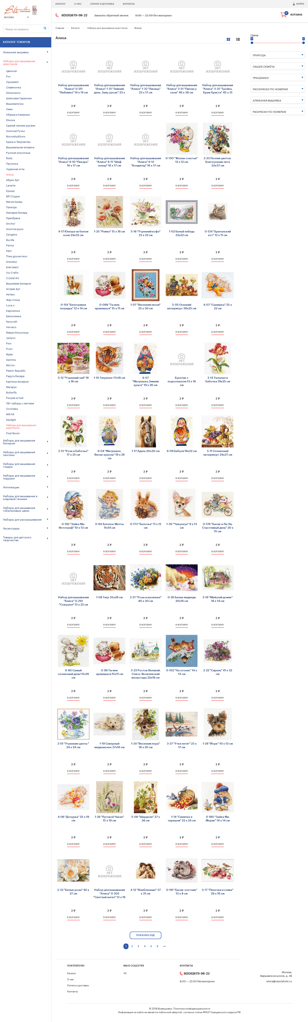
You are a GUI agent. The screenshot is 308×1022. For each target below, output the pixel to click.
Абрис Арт (12, 180)
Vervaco (11, 327)
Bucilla (10, 239)
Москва (16, 17)
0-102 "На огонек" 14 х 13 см (181, 672)
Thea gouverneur (16, 256)
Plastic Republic (16, 370)
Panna (10, 245)
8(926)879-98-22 (74, 15)
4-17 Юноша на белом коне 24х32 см (73, 233)
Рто (8, 76)
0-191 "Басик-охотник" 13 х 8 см (181, 892)
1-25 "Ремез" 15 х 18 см (109, 231)
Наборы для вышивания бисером (25, 441)
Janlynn (11, 338)
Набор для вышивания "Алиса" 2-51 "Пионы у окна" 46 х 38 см (181, 89)
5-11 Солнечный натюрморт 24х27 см (217, 453)
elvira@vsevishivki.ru (279, 981)
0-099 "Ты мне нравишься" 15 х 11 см (109, 306)
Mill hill (10, 414)
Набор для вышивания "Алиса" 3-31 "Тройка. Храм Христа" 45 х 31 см (217, 89)
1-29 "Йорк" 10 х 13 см (218, 743)
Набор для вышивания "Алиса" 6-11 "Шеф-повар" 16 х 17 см (109, 162)
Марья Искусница (17, 332)
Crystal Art (12, 278)
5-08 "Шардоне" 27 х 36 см (145, 819)
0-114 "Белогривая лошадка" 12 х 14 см (73, 306)
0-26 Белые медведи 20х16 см (182, 599)
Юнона (10, 120)
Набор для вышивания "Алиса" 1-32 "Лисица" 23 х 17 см (145, 89)
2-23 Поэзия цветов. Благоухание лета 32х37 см (218, 162)
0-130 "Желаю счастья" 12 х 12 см (182, 160)
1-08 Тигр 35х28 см (109, 597)
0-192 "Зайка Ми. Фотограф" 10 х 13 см (73, 526)
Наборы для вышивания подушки (25, 476)
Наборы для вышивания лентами (25, 453)
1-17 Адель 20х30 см (146, 451)
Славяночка (13, 87)
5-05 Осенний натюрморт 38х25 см (181, 306)
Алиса (10, 174)
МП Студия (13, 196)
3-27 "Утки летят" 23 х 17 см (182, 745)
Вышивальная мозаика (20, 147)
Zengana (11, 234)
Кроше (10, 190)
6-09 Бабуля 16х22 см (182, 451)
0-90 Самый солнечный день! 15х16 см (73, 674)
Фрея (9, 354)
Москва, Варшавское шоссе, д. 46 (276, 973)
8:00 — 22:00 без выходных (153, 15)
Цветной (11, 71)
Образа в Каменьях (18, 114)
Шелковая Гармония (19, 98)
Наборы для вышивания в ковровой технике (25, 497)
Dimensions (13, 92)
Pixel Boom (13, 433)
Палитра (11, 207)
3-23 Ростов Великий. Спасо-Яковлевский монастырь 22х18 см (146, 674)
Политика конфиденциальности (191, 1008)
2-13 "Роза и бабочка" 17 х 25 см (73, 453)
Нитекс (10, 294)
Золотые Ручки (15, 131)
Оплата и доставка (102, 4)
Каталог (60, 4)
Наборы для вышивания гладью (25, 465)
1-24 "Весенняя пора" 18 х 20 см (145, 745)
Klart (9, 250)
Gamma (11, 359)
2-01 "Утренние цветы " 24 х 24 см (73, 745)
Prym (9, 348)
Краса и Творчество (18, 141)
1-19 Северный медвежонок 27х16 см (109, 745)
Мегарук (11, 387)
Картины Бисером (17, 381)
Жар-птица (13, 299)
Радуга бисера (15, 376)
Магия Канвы (14, 201)
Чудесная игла (15, 169)
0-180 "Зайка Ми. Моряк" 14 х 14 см (218, 819)
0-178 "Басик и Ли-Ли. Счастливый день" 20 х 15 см (217, 528)
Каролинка (13, 310)
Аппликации (25, 487)
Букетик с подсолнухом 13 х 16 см (182, 382)
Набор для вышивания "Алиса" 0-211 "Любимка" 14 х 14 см (73, 89)
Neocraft (11, 321)
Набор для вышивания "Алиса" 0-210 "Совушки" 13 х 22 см (73, 601)
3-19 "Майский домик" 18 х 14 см (218, 599)
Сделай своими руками (20, 125)
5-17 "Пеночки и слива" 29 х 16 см (217, 892)
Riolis (9, 158)
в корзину (73, 113)
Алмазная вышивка (25, 52)
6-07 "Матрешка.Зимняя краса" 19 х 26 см (145, 382)
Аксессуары (25, 528)
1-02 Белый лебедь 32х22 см (181, 233)
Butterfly (11, 392)
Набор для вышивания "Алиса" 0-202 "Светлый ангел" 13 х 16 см (109, 894)
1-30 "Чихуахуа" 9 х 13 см (181, 526)
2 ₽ (73, 106)
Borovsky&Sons (15, 136)
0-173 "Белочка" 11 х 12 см (145, 526)
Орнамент (12, 82)
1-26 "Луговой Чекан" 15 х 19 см (109, 819)
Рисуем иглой (14, 397)
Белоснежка (13, 316)
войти (300, 4)
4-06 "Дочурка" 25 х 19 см (73, 819)
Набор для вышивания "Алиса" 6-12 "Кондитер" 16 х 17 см (145, 162)
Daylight (11, 419)
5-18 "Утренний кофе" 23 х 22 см (146, 233)
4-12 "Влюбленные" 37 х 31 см (146, 892)
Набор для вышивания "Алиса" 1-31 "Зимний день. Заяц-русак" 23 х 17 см (109, 89)
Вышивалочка (14, 103)
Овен (9, 109)
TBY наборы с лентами (20, 403)
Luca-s (10, 305)
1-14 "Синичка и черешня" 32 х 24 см (182, 819)
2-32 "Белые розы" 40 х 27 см (73, 892)
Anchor (10, 223)
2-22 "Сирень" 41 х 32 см (217, 672)
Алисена (11, 261)
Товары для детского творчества (25, 538)
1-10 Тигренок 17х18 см (109, 378)
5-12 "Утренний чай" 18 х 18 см (73, 380)
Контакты (129, 4)
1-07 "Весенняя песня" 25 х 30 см (146, 306)
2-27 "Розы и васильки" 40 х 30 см (145, 599)
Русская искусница (18, 152)
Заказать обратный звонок (111, 15)
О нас (77, 4)
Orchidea (12, 408)
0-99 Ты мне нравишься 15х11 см (109, 672)
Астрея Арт (13, 289)
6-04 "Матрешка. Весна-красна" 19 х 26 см (109, 455)
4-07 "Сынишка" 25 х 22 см (217, 306)
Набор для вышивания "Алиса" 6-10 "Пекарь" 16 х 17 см (73, 162)
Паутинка (12, 163)
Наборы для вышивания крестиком (25, 62)
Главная (59, 27)
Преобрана (13, 218)
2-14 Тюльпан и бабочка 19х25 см (217, 380)
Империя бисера (16, 212)
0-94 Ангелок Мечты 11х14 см (109, 526)
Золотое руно (14, 229)
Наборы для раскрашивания (25, 519)
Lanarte (11, 185)
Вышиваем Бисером (18, 283)
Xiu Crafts (12, 272)
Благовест (12, 267)
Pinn (8, 343)
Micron (10, 365)
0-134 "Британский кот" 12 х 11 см (218, 233)
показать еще (145, 935)
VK (125, 973)
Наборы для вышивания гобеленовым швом (25, 509)
